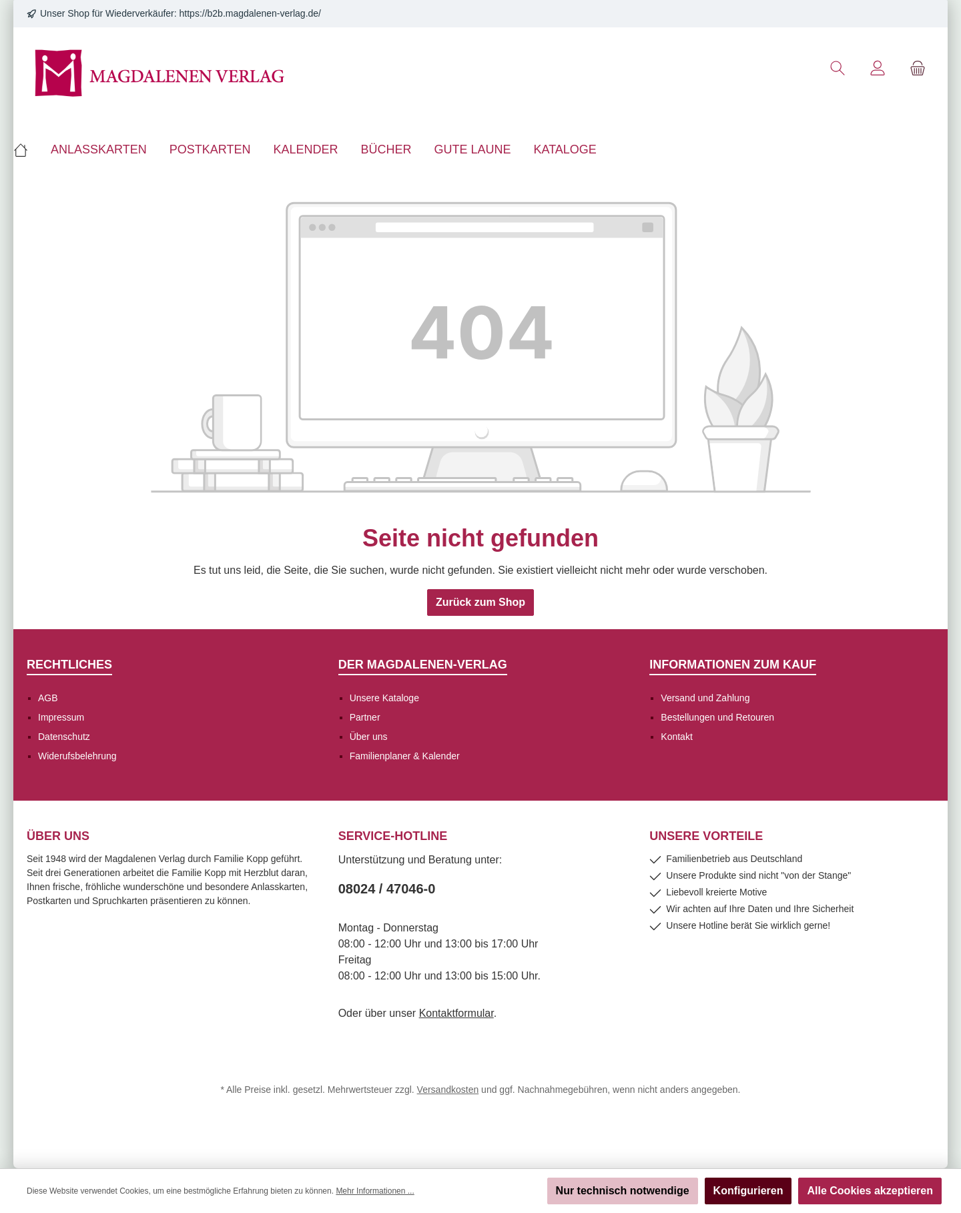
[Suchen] (837, 68)
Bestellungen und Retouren (717, 717)
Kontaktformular (456, 1013)
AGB (48, 698)
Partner (365, 717)
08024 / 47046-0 (387, 888)
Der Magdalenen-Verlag (422, 664)
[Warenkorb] (917, 68)
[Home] (26, 149)
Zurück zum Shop (480, 602)
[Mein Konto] (877, 68)
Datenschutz (64, 736)
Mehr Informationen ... (375, 1191)
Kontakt (676, 736)
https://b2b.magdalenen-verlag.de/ (250, 13)
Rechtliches (69, 664)
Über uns (369, 736)
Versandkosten (448, 1089)
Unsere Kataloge (384, 698)
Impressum (61, 717)
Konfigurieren (748, 1190)
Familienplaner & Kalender (405, 756)
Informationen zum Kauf (732, 664)
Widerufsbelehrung (77, 756)
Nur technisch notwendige (622, 1190)
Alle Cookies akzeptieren (870, 1190)
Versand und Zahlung (705, 698)
